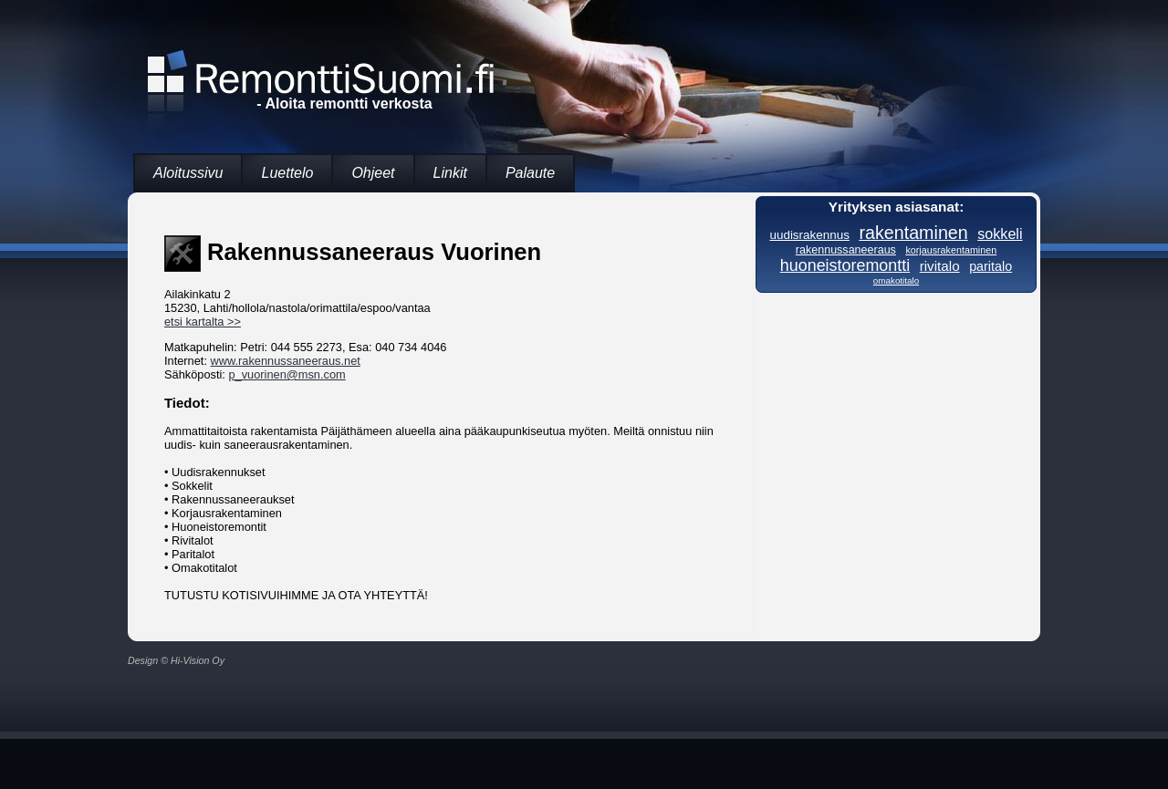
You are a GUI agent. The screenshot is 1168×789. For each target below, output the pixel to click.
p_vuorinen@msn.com (286, 374)
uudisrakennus (809, 235)
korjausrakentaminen (950, 249)
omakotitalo (896, 280)
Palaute (530, 173)
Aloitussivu (188, 173)
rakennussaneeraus (846, 250)
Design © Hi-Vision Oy (176, 660)
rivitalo (940, 266)
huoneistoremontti (845, 265)
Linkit (450, 173)
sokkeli (999, 233)
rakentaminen (913, 233)
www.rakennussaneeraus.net (285, 361)
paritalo (990, 266)
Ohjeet (372, 173)
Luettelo (287, 173)
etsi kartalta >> (202, 321)
